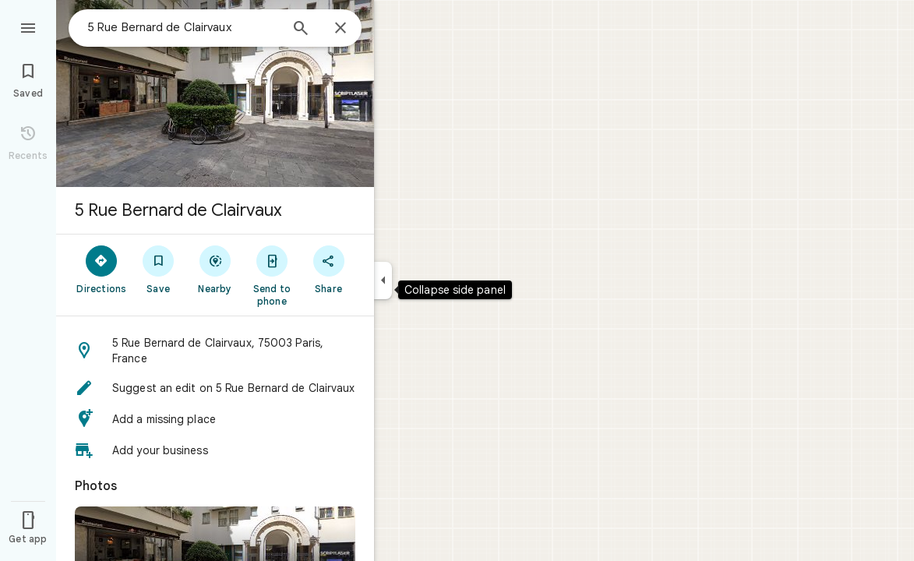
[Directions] (101, 268)
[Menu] (28, 26)
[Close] (340, 28)
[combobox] (183, 27)
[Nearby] (215, 268)
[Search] (300, 29)
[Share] (328, 268)
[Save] (158, 268)
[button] (215, 350)
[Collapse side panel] (383, 280)
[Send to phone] (271, 275)
